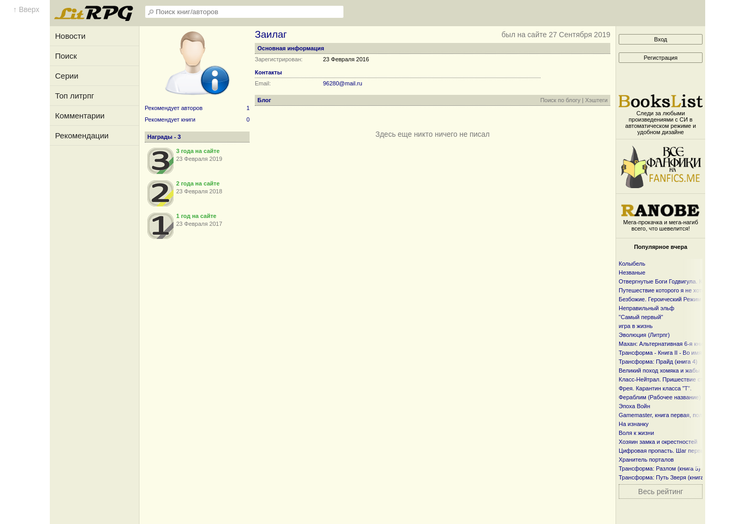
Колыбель (632, 263)
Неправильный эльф (646, 308)
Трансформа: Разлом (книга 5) (659, 468)
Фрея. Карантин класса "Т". (655, 388)
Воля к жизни (636, 433)
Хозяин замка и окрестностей (658, 442)
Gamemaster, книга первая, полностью (670, 415)
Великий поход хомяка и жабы (659, 370)
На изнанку (634, 424)
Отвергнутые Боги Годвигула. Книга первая (677, 281)
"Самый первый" (641, 317)
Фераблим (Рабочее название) (660, 397)
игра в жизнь (636, 326)
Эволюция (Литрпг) (644, 335)
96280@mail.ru (342, 83)
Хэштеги (596, 100)
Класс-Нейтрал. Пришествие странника (672, 379)
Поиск (66, 55)
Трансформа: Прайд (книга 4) (658, 361)
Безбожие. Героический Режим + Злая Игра (677, 299)
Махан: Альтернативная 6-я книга (663, 344)
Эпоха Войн (634, 406)
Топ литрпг (74, 95)
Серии (66, 75)
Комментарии (79, 115)
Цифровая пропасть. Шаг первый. (664, 450)
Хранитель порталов (646, 459)
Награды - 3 (164, 137)
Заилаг (271, 34)
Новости (70, 35)
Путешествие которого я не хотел (663, 290)
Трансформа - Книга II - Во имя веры (668, 353)
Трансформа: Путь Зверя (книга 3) (664, 477)
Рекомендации (82, 135)
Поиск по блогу (560, 100)
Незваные (632, 272)
